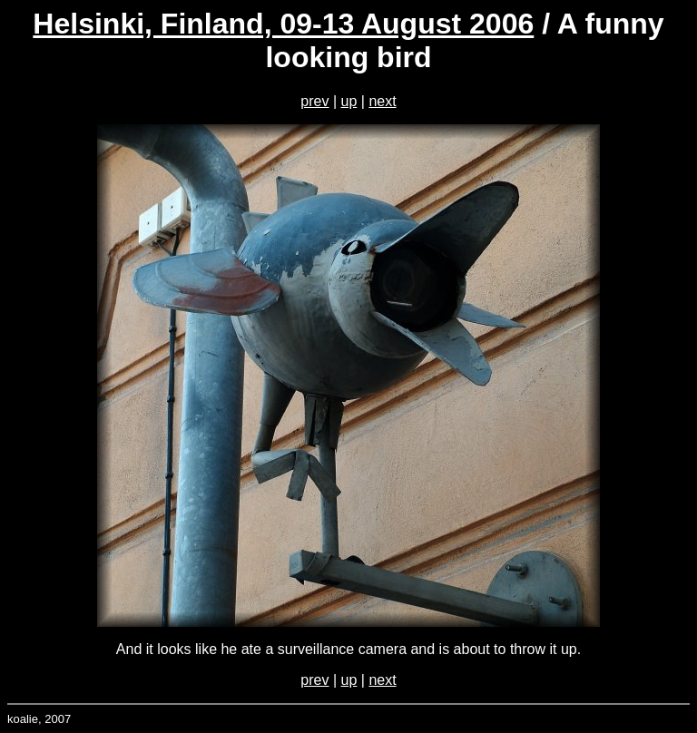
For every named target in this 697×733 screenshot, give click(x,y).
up (349, 101)
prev (314, 101)
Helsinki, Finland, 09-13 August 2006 (283, 23)
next (382, 101)
